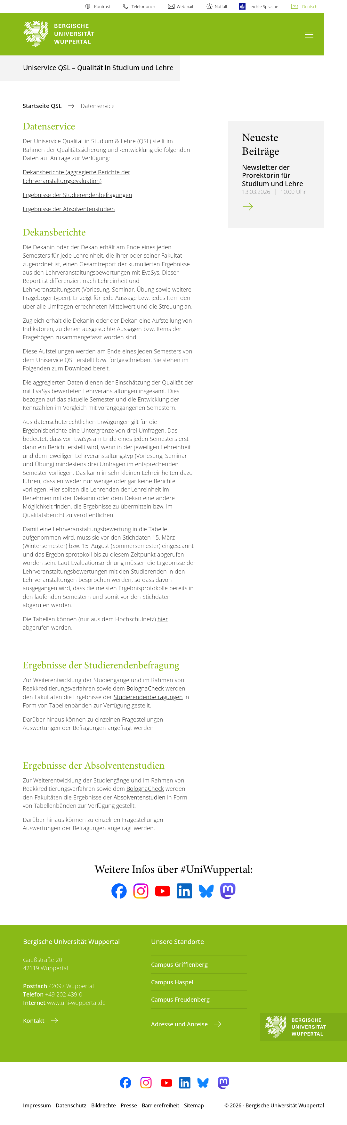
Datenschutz (71, 1105)
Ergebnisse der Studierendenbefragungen (77, 195)
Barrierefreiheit (160, 1105)
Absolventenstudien (139, 797)
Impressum (37, 1105)
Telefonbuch (143, 6)
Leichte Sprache (263, 6)
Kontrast (102, 6)
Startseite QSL (43, 106)
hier (162, 619)
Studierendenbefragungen (148, 697)
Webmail (185, 6)
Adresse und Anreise (180, 1024)
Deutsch (310, 6)
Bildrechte (103, 1105)
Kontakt (34, 1020)
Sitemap (194, 1105)
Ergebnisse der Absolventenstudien (69, 209)
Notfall (221, 6)
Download (78, 368)
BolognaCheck (145, 688)
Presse (129, 1105)
